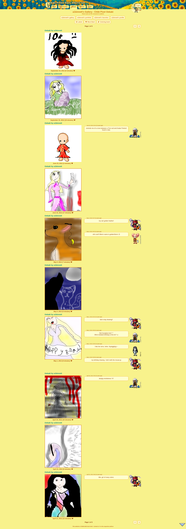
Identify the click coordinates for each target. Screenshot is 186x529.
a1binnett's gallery (67, 17)
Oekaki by (49, 30)
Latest (79, 22)
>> (135, 26)
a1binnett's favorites (101, 17)
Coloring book (104, 22)
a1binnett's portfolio (84, 17)
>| (139, 26)
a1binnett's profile (117, 17)
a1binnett (58, 30)
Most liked (90, 22)
